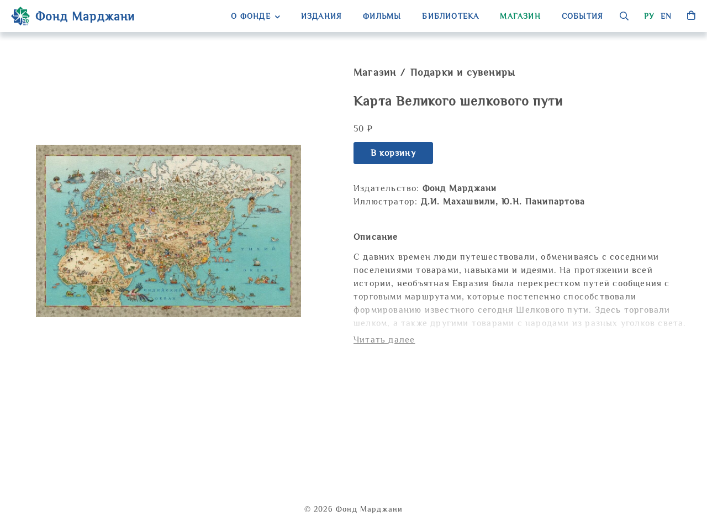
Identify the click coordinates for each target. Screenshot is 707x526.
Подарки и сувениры (462, 72)
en (666, 16)
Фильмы (382, 16)
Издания (321, 16)
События (582, 16)
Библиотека (450, 16)
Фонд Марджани (73, 16)
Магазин (520, 16)
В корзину (393, 153)
